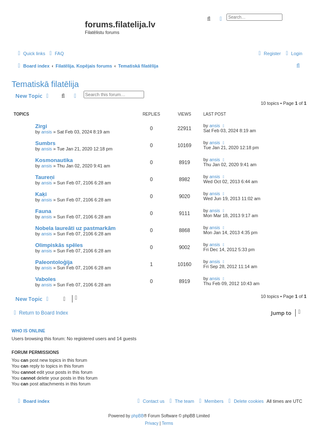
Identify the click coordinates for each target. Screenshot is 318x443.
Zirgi (41, 126)
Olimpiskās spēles (59, 245)
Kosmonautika (54, 160)
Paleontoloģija (53, 262)
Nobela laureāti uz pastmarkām (75, 228)
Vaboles (45, 279)
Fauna (43, 211)
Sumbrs (45, 143)
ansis (46, 131)
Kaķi (41, 194)
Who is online (28, 330)
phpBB (137, 416)
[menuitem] (55, 53)
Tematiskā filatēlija (45, 84)
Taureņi (45, 177)
